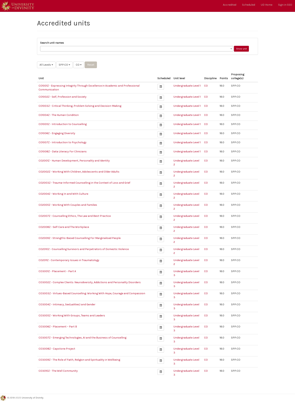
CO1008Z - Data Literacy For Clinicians (63, 151)
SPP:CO (64, 64)
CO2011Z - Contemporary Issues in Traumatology (69, 260)
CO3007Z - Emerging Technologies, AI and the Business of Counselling (82, 337)
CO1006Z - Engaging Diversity (57, 133)
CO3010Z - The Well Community (58, 370)
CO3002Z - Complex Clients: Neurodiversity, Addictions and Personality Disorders (90, 282)
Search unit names (52, 42)
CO (79, 64)
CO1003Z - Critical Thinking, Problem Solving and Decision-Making (80, 106)
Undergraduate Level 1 (187, 85)
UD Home (266, 4)
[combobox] (136, 48)
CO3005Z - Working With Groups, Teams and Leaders (72, 315)
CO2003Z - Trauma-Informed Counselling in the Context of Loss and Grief (84, 182)
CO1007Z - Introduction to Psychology (62, 142)
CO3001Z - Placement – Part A (57, 271)
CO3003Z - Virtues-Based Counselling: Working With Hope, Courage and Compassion (92, 293)
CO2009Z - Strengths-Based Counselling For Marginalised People (80, 238)
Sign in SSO (285, 4)
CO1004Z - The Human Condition (59, 115)
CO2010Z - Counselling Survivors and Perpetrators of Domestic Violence (84, 249)
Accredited (229, 4)
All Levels (46, 64)
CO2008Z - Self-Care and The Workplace (64, 227)
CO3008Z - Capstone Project (57, 348)
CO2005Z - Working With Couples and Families (68, 205)
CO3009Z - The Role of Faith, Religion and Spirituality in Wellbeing (79, 359)
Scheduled (248, 4)
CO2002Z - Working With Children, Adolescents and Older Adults (79, 171)
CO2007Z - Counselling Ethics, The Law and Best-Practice (75, 216)
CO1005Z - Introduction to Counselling (63, 124)
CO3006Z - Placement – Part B (58, 326)
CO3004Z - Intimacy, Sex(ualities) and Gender (67, 304)
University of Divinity (32, 397)
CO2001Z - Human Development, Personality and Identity (74, 160)
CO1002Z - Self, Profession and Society (62, 96)
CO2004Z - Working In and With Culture (63, 193)
